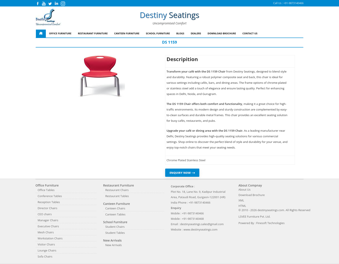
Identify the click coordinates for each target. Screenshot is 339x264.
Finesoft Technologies (270, 223)
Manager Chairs (48, 220)
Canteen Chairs (115, 208)
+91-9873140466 (293, 3)
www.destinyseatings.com (200, 229)
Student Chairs (115, 227)
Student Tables (115, 233)
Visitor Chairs (46, 244)
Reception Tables (49, 202)
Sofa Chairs (45, 256)
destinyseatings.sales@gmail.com (202, 224)
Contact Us (249, 33)
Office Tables (46, 190)
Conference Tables (50, 196)
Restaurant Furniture (93, 33)
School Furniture (158, 33)
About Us (244, 189)
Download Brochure (222, 33)
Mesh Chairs (46, 232)
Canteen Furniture (126, 33)
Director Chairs (47, 208)
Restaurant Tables (117, 196)
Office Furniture (60, 33)
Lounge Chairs (47, 250)
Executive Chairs (48, 226)
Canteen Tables (115, 214)
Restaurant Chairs (117, 190)
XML (241, 200)
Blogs (180, 33)
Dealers (196, 33)
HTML (242, 206)
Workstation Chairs (50, 238)
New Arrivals (113, 245)
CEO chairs (45, 214)
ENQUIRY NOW (182, 173)
